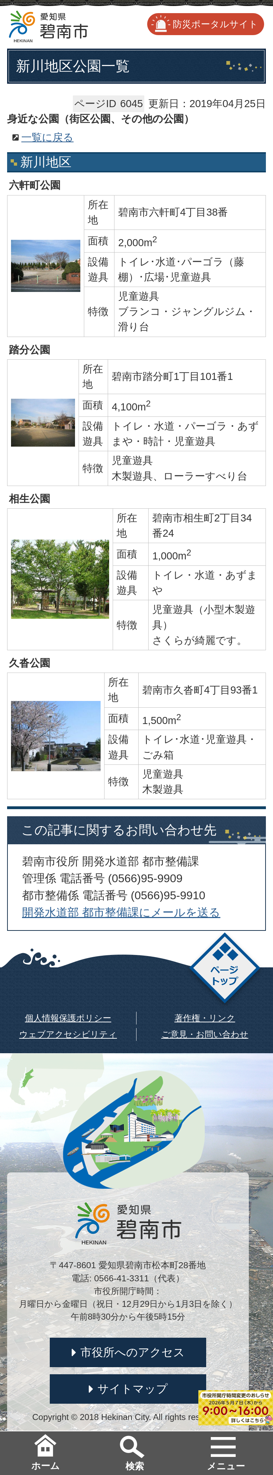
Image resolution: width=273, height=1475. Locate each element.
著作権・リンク (205, 1018)
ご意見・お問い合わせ (204, 1034)
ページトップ (225, 970)
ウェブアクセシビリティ (68, 1034)
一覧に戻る (47, 137)
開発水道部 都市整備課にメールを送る (121, 912)
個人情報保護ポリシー (68, 1018)
